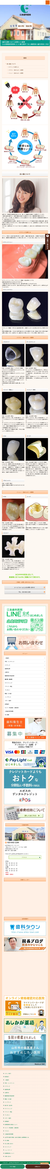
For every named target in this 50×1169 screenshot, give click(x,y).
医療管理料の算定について (11, 1124)
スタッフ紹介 (8, 1073)
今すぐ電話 (12, 1166)
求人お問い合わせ (9, 1143)
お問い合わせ (8, 1156)
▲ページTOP (44, 1163)
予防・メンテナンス (9, 661)
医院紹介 (7, 1076)
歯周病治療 (7, 668)
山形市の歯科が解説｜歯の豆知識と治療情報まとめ (17, 1137)
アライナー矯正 (8, 686)
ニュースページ (8, 1150)
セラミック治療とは (13, 67)
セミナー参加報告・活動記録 (11, 707)
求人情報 (7, 714)
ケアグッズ (7, 665)
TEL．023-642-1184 (24, 592)
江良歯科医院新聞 (9, 711)
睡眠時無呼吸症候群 (9, 676)
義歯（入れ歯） (8, 693)
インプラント (8, 697)
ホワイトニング (8, 683)
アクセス (24, 857)
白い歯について (11, 64)
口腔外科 (7, 672)
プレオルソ (7, 690)
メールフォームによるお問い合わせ (24, 587)
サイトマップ (8, 1146)
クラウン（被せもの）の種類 (15, 70)
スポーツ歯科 (8, 700)
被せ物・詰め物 (8, 679)
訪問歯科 (7, 704)
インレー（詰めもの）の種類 (15, 73)
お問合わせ (37, 1166)
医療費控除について (9, 1153)
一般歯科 (7, 658)
